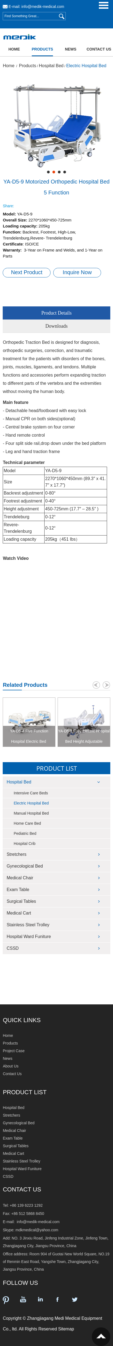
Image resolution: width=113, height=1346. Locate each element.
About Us (10, 1066)
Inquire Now (77, 272)
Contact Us (99, 49)
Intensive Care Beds (31, 793)
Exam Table (18, 889)
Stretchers (16, 854)
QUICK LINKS (21, 1020)
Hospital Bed (51, 65)
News (70, 49)
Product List (56, 768)
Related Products (25, 685)
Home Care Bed (27, 823)
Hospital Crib (24, 843)
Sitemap (66, 1329)
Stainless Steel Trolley (28, 924)
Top (101, 1336)
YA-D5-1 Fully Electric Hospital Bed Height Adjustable (84, 736)
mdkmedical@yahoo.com (36, 1230)
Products (42, 49)
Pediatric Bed (25, 833)
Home (14, 49)
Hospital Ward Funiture (29, 936)
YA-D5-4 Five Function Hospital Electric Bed (29, 736)
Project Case (13, 1051)
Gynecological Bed (25, 866)
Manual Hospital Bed (31, 813)
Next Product (27, 272)
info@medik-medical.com (42, 6)
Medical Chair (20, 877)
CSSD (12, 948)
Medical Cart (19, 913)
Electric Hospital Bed (86, 65)
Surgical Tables (21, 901)
